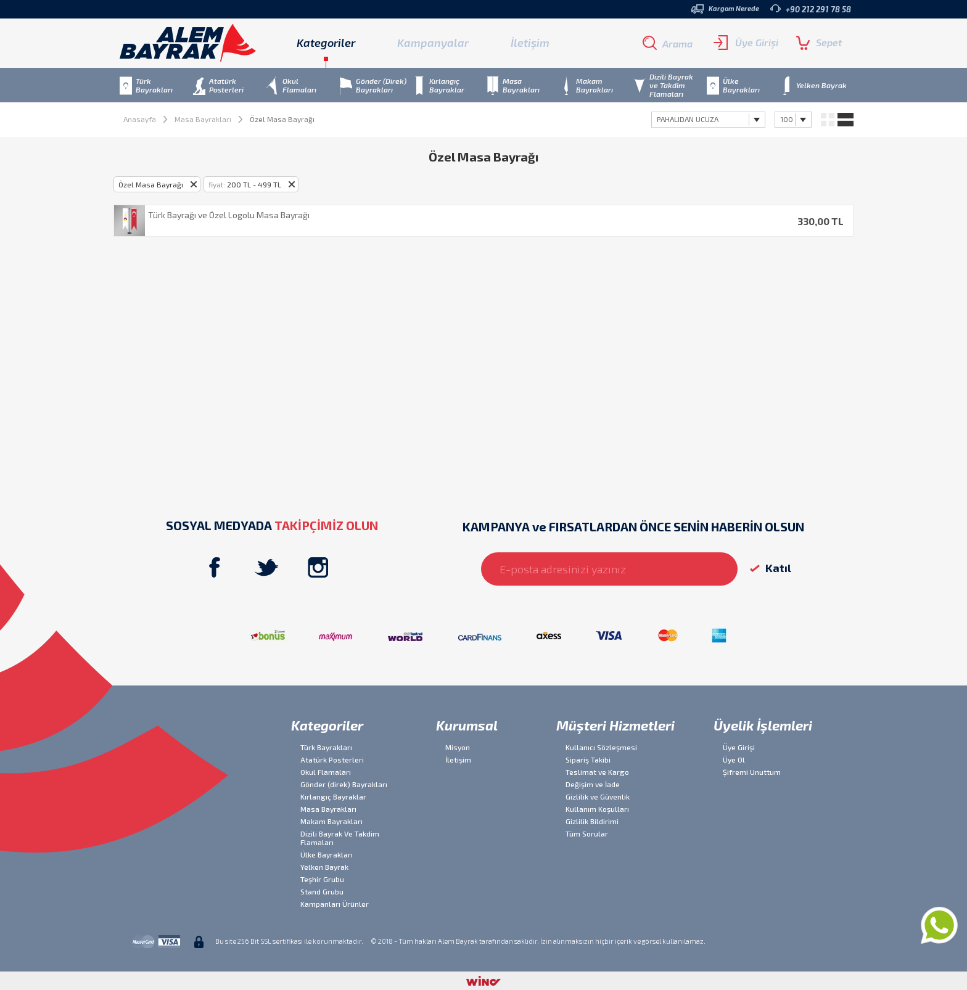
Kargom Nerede (725, 9)
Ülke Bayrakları (326, 854)
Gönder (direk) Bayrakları (343, 784)
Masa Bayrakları (203, 119)
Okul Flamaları (325, 771)
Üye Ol (734, 759)
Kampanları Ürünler (334, 903)
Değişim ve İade (593, 784)
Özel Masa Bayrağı (150, 184)
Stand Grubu (322, 891)
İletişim (530, 42)
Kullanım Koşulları (597, 808)
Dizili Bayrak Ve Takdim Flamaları (339, 837)
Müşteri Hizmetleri (615, 725)
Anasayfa (139, 119)
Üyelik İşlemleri (763, 725)
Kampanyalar (433, 42)
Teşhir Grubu (322, 879)
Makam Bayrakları (331, 821)
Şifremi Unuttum (752, 771)
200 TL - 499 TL (244, 184)
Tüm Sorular (587, 833)
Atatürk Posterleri (332, 759)
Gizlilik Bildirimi (592, 821)
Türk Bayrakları (326, 747)
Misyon (457, 747)
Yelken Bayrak (324, 866)
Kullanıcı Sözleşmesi (601, 747)
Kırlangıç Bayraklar (333, 796)
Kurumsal (467, 725)
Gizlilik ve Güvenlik (598, 796)
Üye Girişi (746, 42)
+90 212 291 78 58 (810, 9)
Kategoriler (327, 725)
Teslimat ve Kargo (597, 771)
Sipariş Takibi (588, 759)
